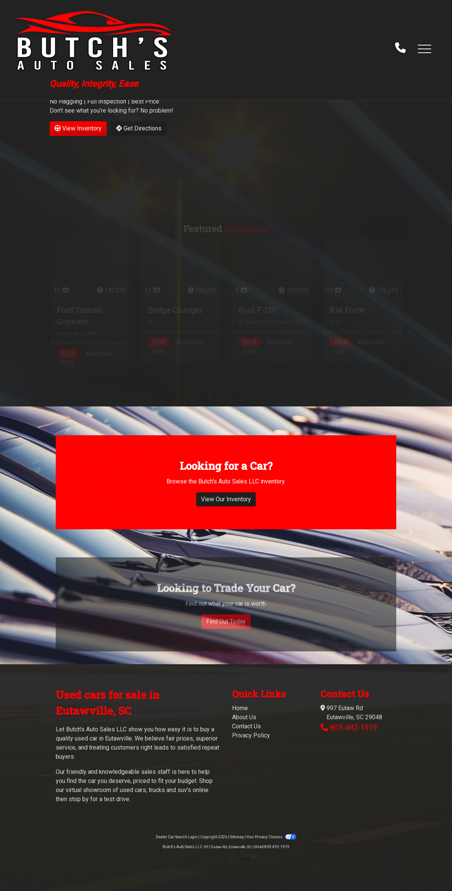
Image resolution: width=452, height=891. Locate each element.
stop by (79, 799)
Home (240, 708)
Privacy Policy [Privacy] (251, 735)
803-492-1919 (353, 727)
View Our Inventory (226, 512)
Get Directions (139, 128)
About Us (244, 717)
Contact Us (246, 726)
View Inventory (78, 128)
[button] (424, 48)
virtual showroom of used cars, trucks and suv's (128, 790)
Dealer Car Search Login (177, 837)
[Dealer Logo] (93, 48)
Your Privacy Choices (271, 837)
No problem (155, 110)
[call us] (400, 48)
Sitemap (237, 837)
